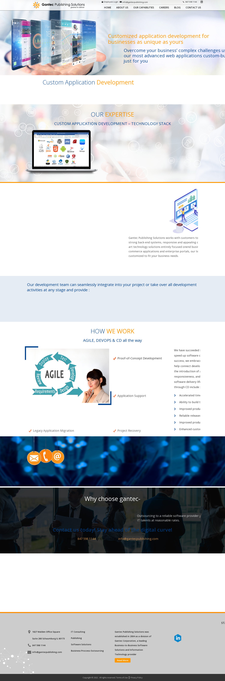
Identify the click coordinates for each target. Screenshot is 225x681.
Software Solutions (81, 644)
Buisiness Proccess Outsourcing (87, 650)
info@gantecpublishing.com (134, 2)
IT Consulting (78, 631)
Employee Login (110, 1)
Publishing (76, 638)
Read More (122, 660)
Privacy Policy (136, 677)
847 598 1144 (189, 1)
